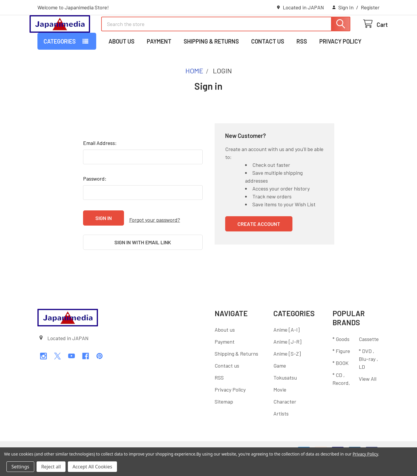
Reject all (51, 466)
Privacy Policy (340, 65)
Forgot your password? (154, 241)
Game (279, 382)
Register (370, 7)
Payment (159, 65)
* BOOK (340, 379)
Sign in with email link (142, 262)
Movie (279, 406)
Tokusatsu (285, 394)
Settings (20, 466)
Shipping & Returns (211, 65)
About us (121, 65)
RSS (302, 65)
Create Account (258, 248)
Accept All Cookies (92, 466)
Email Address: (100, 167)
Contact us (267, 65)
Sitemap (224, 418)
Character (284, 418)
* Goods (340, 355)
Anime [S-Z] (287, 370)
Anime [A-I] (286, 346)
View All (367, 395)
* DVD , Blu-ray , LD (368, 375)
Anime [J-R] (287, 358)
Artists (281, 430)
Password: (94, 202)
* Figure (341, 367)
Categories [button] (60, 65)
